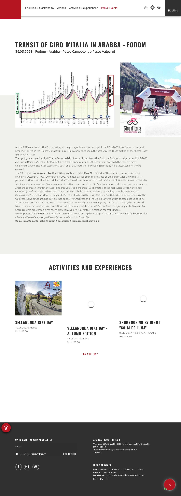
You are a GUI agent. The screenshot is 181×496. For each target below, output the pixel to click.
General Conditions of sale (105, 472)
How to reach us (100, 470)
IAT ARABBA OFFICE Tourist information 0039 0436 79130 (118, 475)
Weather (115, 470)
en (94, 479)
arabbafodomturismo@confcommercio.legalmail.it (115, 450)
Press (140, 470)
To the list (90, 354)
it (108, 479)
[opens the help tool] (6, 427)
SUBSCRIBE (70, 461)
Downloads (129, 470)
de (101, 479)
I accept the (31, 461)
